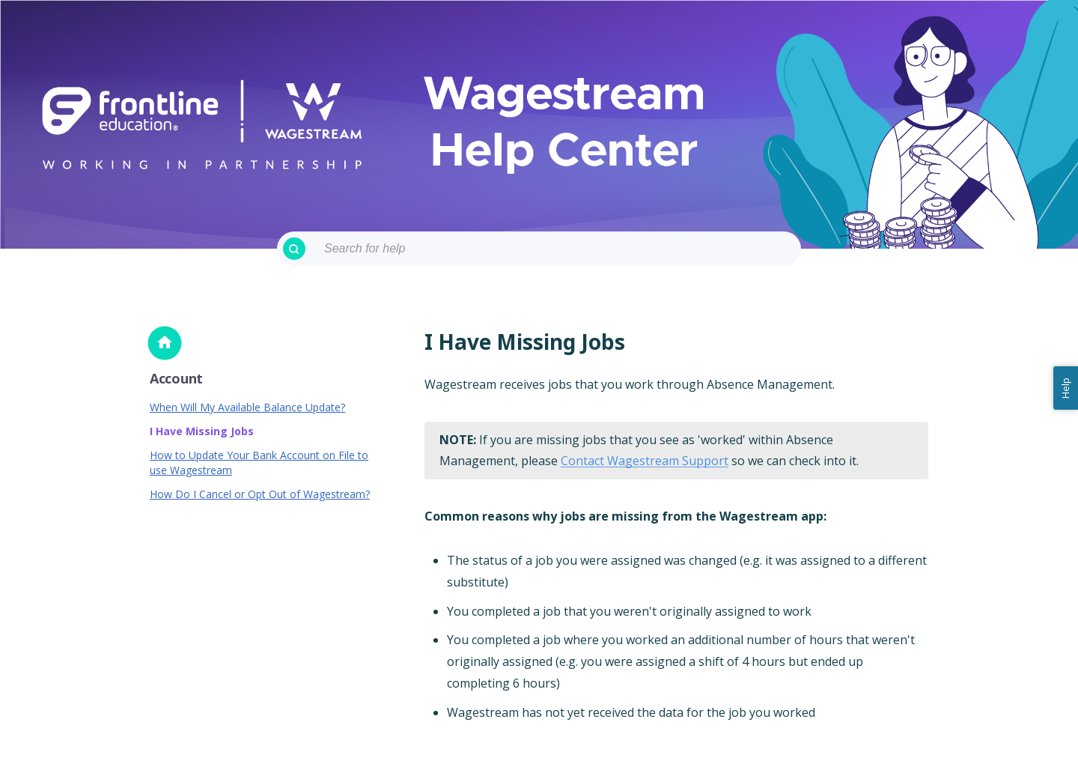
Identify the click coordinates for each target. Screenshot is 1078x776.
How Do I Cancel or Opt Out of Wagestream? (260, 494)
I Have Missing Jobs (202, 431)
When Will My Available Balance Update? (247, 407)
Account (176, 378)
